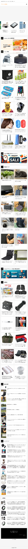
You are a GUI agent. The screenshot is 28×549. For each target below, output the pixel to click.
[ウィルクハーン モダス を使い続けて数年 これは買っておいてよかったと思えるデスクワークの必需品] (20, 207)
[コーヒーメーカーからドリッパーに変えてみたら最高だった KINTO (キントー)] (7, 223)
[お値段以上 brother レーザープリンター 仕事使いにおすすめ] (7, 207)
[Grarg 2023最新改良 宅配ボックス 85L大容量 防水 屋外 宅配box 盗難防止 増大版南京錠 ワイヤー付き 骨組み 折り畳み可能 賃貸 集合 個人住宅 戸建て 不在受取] (7, 75)
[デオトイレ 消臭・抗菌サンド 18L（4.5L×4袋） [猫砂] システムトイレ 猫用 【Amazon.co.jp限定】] (20, 75)
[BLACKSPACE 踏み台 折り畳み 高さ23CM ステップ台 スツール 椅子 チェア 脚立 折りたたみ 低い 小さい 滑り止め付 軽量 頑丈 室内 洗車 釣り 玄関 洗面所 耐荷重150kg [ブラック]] (7, 306)
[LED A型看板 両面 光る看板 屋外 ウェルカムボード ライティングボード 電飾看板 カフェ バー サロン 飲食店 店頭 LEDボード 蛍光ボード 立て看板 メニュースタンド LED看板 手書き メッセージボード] (20, 91)
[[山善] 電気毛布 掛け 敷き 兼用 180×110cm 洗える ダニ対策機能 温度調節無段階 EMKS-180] (7, 370)
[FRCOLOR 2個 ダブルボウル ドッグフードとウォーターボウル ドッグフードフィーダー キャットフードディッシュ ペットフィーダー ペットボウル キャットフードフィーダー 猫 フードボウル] (20, 123)
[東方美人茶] (20, 239)
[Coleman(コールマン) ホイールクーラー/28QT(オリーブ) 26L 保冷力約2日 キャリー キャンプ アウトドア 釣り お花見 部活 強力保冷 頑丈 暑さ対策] (7, 140)
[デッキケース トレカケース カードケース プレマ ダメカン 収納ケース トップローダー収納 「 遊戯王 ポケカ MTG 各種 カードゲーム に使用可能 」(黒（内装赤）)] (20, 338)
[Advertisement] (14, 13)
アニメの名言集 (14, 539)
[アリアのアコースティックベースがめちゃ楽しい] (20, 223)
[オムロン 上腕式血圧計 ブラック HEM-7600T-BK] (7, 190)
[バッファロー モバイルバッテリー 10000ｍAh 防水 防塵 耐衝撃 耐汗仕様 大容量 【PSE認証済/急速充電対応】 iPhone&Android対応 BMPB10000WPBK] (14, 25)
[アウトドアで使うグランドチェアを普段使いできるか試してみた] (7, 255)
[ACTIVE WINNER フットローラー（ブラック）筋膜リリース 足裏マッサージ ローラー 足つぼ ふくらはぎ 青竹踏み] (20, 306)
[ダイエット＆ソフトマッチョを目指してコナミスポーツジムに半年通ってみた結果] (7, 239)
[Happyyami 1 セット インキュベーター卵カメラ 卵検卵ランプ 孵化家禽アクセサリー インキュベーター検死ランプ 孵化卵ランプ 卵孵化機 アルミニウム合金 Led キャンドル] (20, 140)
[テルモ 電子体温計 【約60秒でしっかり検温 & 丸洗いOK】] (7, 322)
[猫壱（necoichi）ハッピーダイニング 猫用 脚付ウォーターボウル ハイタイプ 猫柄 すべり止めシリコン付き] (20, 370)
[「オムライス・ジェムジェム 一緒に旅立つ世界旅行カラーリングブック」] (7, 290)
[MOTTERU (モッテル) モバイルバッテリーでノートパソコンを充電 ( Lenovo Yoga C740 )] (20, 190)
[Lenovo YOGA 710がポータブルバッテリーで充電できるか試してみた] (20, 255)
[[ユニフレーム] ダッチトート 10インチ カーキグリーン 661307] (7, 338)
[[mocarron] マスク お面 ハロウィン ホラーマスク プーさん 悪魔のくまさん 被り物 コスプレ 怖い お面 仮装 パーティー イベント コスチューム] (7, 107)
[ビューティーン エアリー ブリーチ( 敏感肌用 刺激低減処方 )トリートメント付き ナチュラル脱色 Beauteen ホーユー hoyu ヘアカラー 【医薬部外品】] (7, 123)
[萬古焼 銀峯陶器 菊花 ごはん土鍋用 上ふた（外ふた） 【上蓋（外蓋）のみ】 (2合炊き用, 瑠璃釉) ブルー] (20, 59)
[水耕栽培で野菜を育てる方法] (7, 174)
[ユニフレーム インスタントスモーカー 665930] (7, 59)
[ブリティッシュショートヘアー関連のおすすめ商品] (20, 174)
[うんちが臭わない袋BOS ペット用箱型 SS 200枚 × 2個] (7, 91)
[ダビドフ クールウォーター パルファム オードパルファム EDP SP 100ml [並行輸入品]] (22, 25)
